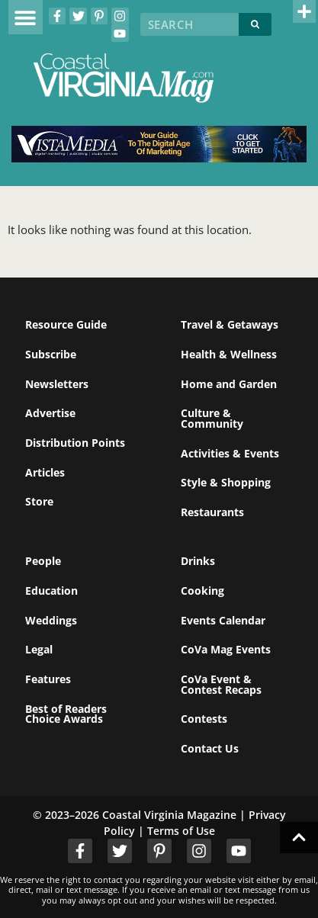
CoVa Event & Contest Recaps (221, 684)
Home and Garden (229, 384)
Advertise (50, 413)
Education (51, 590)
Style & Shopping (226, 482)
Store (39, 501)
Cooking (202, 590)
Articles (45, 472)
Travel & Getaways (229, 324)
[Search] (255, 24)
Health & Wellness (229, 354)
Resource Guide (66, 324)
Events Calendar (223, 620)
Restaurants (212, 512)
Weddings (51, 620)
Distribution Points (75, 442)
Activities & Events (230, 453)
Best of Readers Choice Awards (66, 714)
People (43, 561)
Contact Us (210, 748)
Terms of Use (181, 830)
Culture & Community (212, 418)
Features (48, 679)
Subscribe (50, 354)
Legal (39, 649)
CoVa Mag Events (226, 649)
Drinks (198, 561)
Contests (204, 718)
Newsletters (56, 384)
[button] (25, 17)
